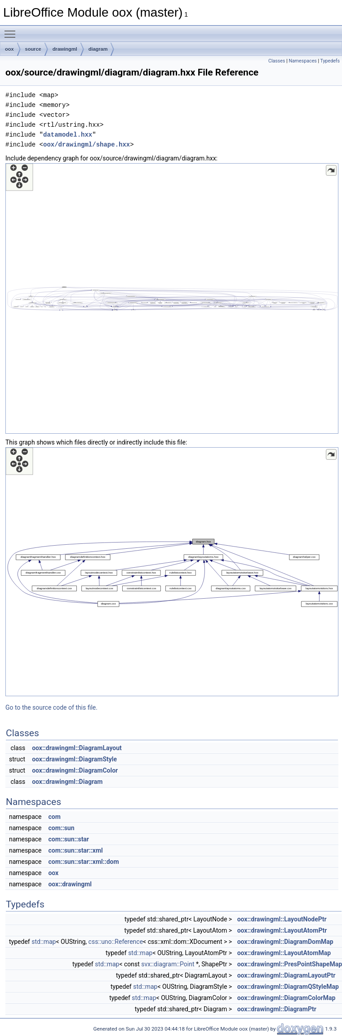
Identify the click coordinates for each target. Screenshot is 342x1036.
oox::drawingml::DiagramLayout (77, 747)
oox (9, 49)
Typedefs (330, 61)
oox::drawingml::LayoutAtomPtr (282, 930)
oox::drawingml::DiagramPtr (276, 1009)
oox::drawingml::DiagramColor (75, 770)
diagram (98, 49)
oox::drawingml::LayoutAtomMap (284, 952)
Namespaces (302, 61)
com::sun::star (68, 839)
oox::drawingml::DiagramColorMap (286, 997)
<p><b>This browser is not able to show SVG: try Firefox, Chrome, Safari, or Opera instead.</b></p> (172, 298)
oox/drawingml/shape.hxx (86, 144)
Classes (276, 61)
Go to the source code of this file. (51, 707)
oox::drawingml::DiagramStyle (74, 759)
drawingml (65, 49)
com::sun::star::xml (75, 850)
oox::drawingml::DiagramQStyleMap (288, 986)
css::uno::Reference (116, 941)
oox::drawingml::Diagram (67, 781)
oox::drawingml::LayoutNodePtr (282, 919)
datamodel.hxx (67, 134)
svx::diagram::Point (167, 964)
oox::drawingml (70, 884)
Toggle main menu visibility (12, 30)
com (54, 816)
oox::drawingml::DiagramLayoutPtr (286, 975)
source (33, 49)
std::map (43, 941)
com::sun (61, 827)
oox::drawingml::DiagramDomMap (285, 941)
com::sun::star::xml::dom (83, 861)
